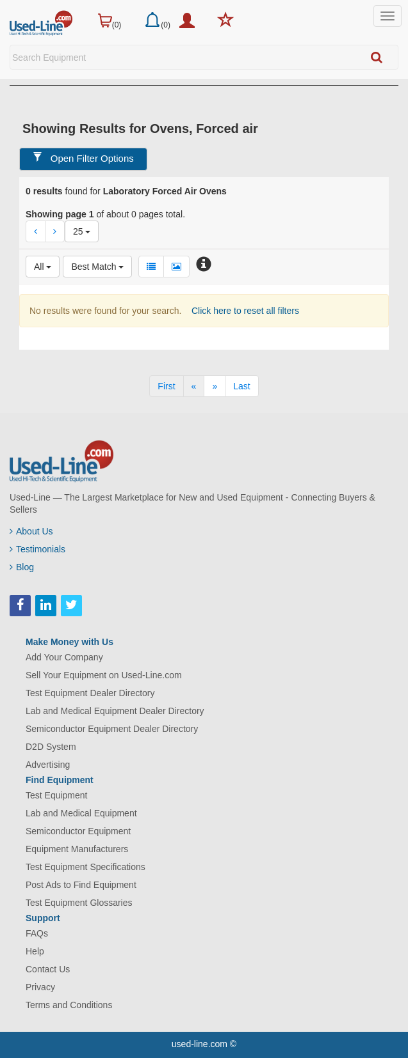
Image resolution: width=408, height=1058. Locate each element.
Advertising (48, 764)
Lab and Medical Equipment (81, 813)
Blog (22, 567)
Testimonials (37, 549)
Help (35, 951)
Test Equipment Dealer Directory (90, 693)
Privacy (40, 987)
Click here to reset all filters (244, 311)
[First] (166, 386)
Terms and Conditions (69, 1005)
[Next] (214, 386)
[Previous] (194, 386)
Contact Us (48, 969)
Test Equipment (57, 795)
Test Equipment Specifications (85, 867)
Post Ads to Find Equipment (81, 885)
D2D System (51, 747)
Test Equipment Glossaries (79, 903)
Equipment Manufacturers (77, 849)
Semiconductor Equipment (78, 831)
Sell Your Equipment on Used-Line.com (104, 675)
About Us (31, 531)
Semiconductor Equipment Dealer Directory (112, 729)
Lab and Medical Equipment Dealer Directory (115, 711)
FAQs (37, 933)
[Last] (241, 386)
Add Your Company (64, 657)
